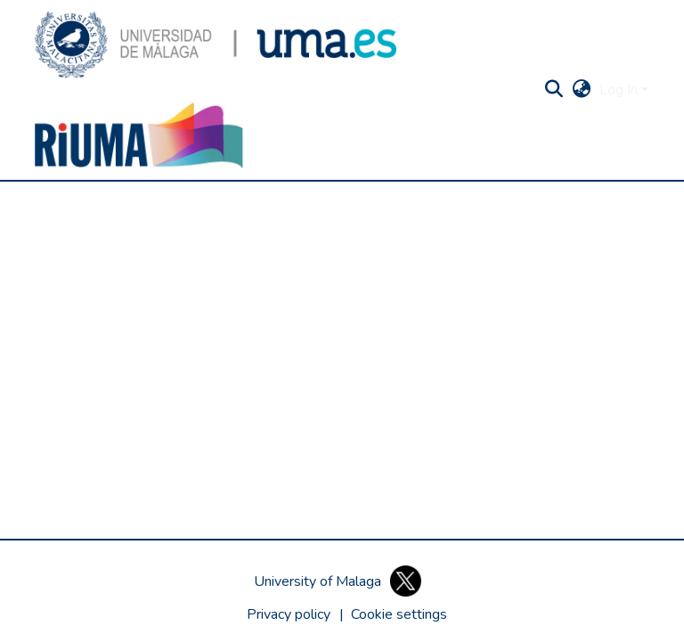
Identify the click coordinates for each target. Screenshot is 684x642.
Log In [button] (620, 90)
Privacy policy (288, 614)
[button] (215, 45)
